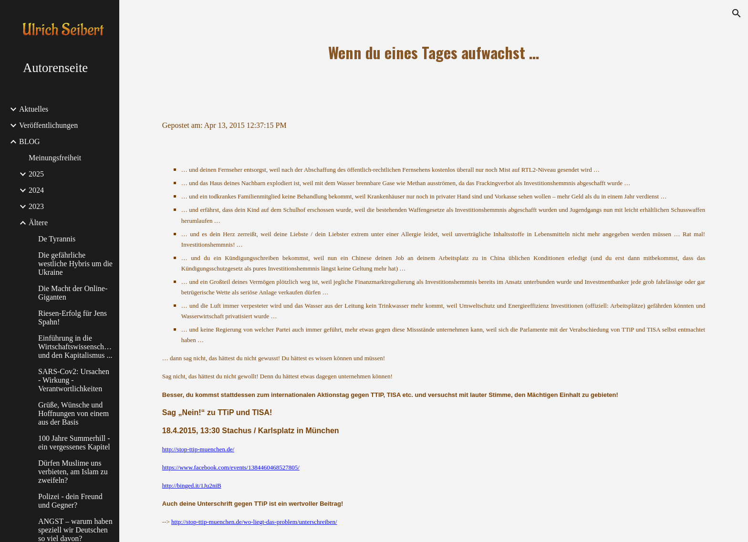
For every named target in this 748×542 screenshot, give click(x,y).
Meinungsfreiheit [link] (55, 158)
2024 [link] (36, 190)
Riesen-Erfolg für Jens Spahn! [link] (72, 317)
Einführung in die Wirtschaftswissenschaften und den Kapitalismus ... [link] (76, 346)
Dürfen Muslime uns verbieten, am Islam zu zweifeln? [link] (73, 471)
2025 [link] (36, 174)
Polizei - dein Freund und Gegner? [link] (70, 500)
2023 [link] (36, 206)
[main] (433, 52)
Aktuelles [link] (33, 109)
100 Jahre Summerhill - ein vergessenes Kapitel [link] (74, 442)
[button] (736, 13)
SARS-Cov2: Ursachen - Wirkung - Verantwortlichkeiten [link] (73, 380)
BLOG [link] (29, 141)
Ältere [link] (38, 223)
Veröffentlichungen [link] (48, 125)
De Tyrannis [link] (56, 239)
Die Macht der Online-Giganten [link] (72, 292)
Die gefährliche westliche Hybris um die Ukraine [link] (75, 263)
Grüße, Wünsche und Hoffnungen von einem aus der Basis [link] (73, 413)
